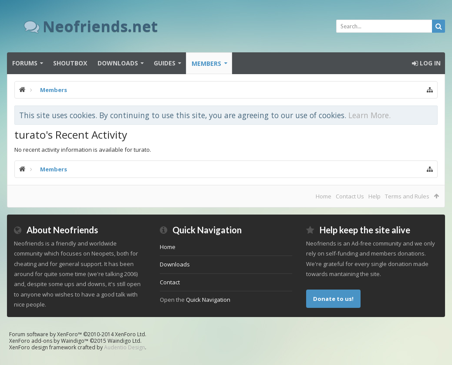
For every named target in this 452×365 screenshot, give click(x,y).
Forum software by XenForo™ (77, 334)
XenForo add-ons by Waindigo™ (48, 341)
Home (323, 196)
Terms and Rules (407, 196)
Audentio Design (124, 347)
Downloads (118, 63)
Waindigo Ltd (124, 341)
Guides (164, 63)
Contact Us (350, 196)
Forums (24, 63)
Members (206, 63)
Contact (170, 282)
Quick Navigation (208, 300)
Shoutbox (70, 63)
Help (374, 196)
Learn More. (369, 115)
